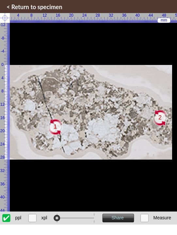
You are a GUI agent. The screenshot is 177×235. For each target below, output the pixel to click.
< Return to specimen (34, 6)
